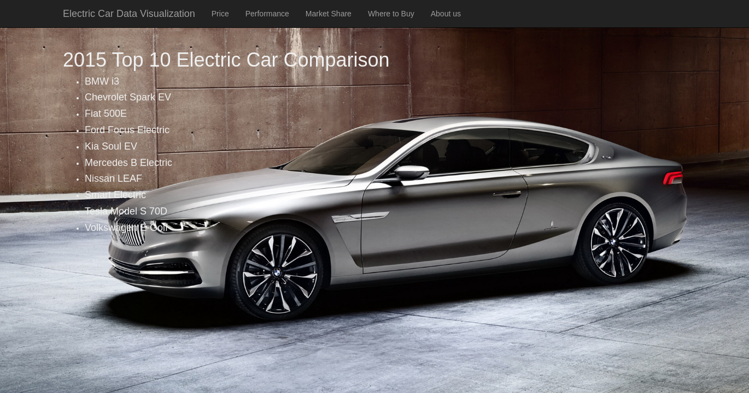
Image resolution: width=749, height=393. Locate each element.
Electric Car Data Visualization (129, 13)
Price (220, 13)
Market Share (329, 13)
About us (446, 13)
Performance (267, 13)
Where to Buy (391, 13)
